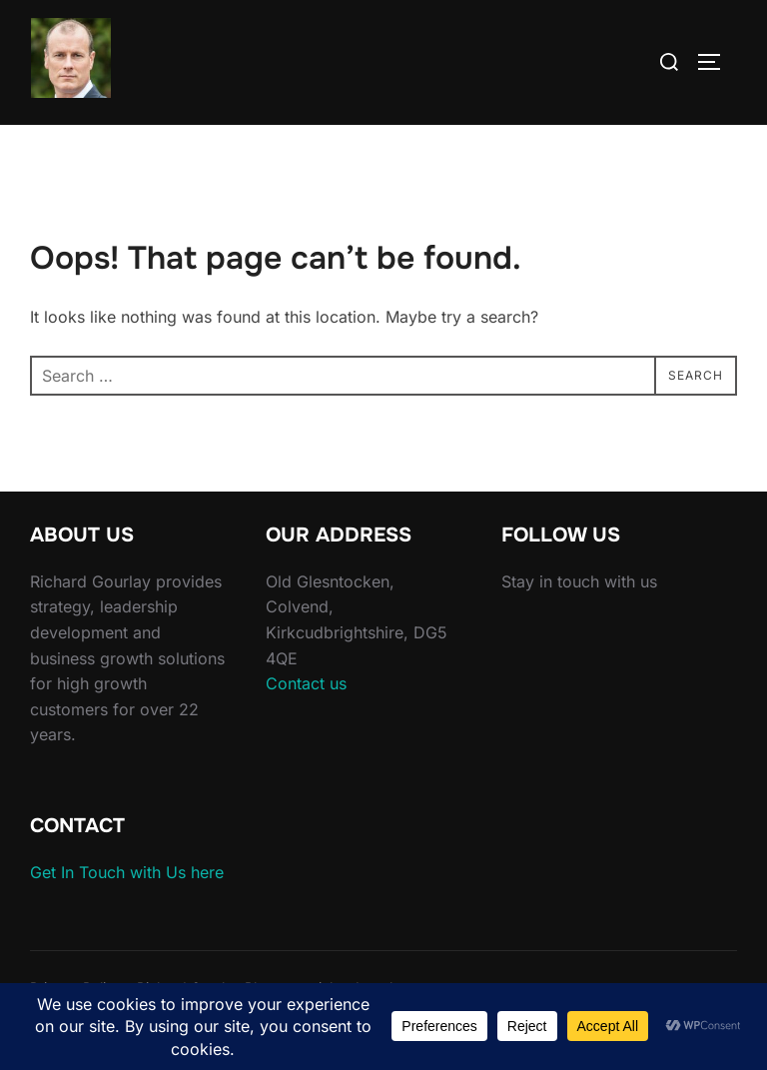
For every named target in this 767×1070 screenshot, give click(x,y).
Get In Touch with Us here (127, 872)
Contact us (306, 683)
